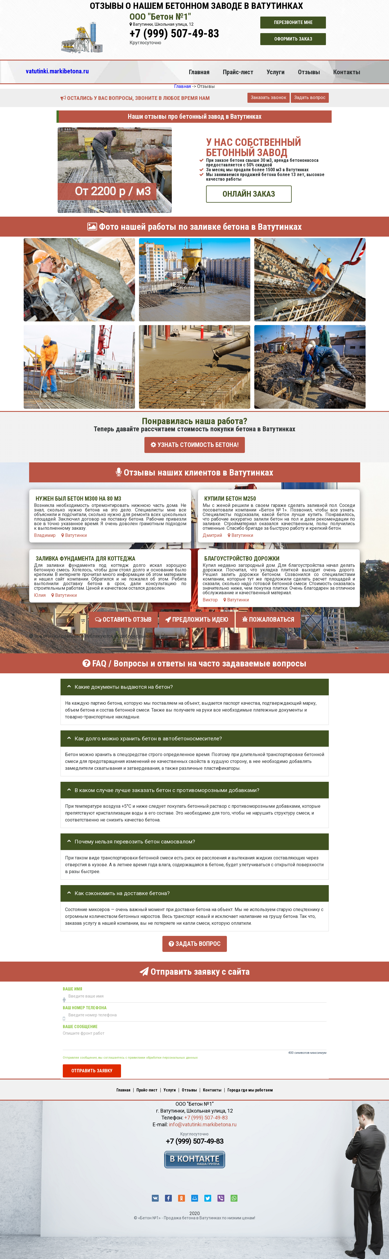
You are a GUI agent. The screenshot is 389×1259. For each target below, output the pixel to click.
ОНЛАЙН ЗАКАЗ (249, 194)
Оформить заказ (293, 39)
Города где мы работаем (250, 1088)
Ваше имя (72, 987)
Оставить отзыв (123, 619)
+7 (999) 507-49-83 (174, 33)
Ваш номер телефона (84, 1006)
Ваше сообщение (80, 1025)
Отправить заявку (91, 1069)
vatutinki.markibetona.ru (57, 71)
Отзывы (309, 72)
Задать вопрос (309, 97)
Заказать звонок (268, 97)
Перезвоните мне (293, 22)
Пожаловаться (268, 619)
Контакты (346, 72)
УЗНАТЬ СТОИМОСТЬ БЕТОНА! (195, 444)
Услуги (276, 72)
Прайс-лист (238, 72)
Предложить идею (196, 619)
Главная (199, 72)
